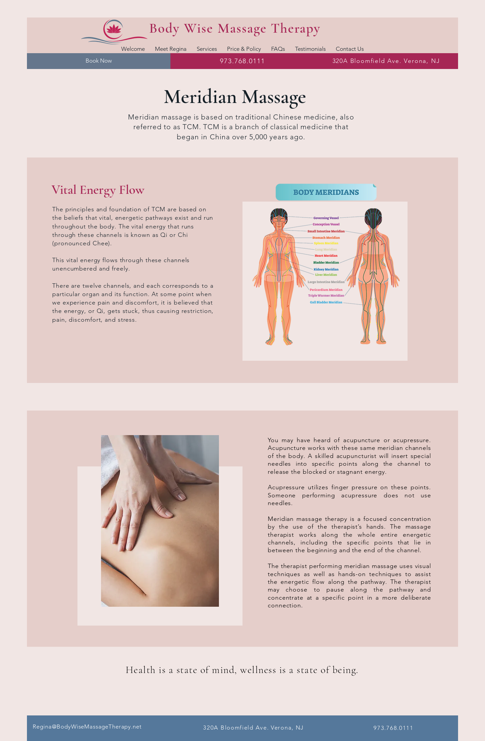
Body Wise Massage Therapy (235, 28)
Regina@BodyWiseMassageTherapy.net (87, 726)
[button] (207, 48)
